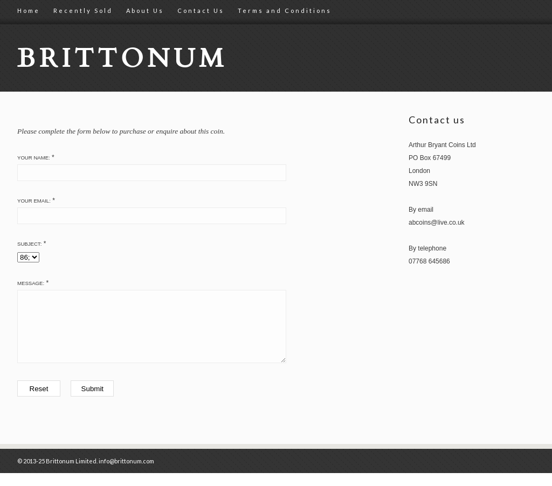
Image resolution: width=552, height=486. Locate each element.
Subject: (29, 244)
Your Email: (34, 201)
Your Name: (33, 158)
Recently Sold (83, 10)
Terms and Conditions (285, 10)
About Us (145, 10)
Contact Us (200, 10)
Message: (30, 283)
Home (28, 10)
